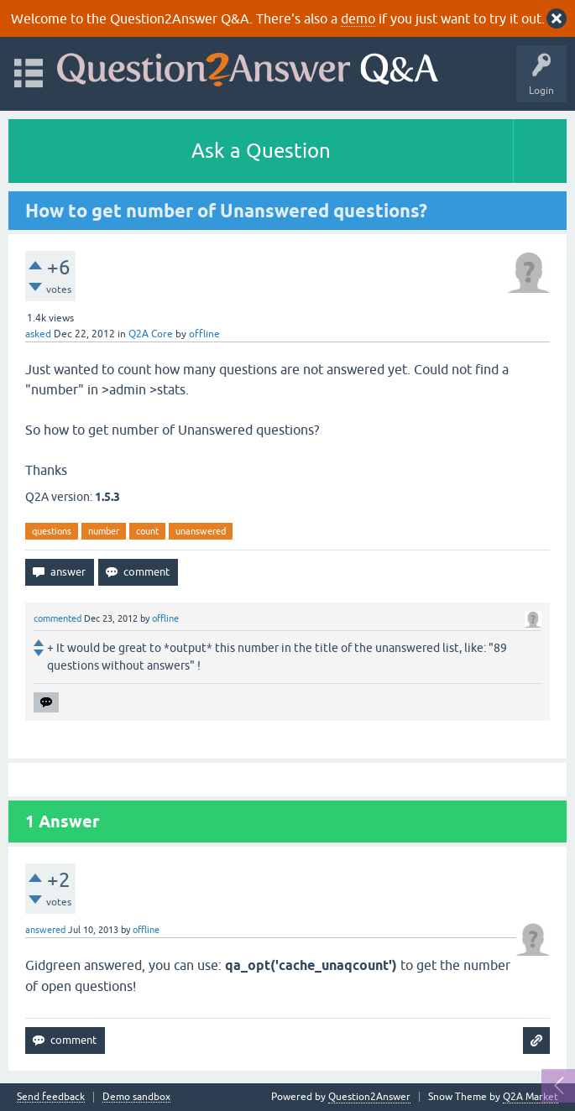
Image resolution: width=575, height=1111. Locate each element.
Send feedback (51, 1097)
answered (45, 930)
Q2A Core (150, 334)
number (103, 531)
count (147, 531)
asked (38, 334)
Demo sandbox (136, 1097)
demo (358, 18)
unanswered (200, 531)
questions (51, 531)
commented (57, 618)
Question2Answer (369, 1097)
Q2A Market (530, 1097)
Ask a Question (261, 150)
